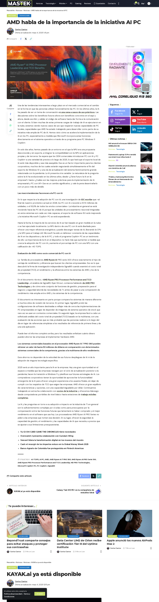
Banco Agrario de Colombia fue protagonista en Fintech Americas (52, 448)
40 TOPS (35, 459)
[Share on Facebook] (20, 38)
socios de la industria (67, 391)
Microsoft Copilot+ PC (27, 466)
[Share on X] (25, 38)
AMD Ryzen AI (50, 260)
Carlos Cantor (21, 29)
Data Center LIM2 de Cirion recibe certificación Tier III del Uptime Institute (79, 544)
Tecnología (24, 16)
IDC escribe (86, 199)
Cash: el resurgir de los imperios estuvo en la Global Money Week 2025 (54, 444)
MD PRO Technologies (80, 463)
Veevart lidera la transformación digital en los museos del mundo (51, 440)
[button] (39, 594)
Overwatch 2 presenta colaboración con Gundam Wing (46, 436)
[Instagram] (119, 121)
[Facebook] (119, 112)
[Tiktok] (119, 129)
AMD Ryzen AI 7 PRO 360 (60, 459)
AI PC (42, 459)
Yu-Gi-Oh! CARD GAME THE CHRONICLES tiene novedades (48, 432)
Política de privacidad (13, 594)
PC (117, 160)
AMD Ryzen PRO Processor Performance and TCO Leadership (44, 463)
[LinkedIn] (141, 129)
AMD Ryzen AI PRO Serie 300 (84, 459)
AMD (47, 459)
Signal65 (51, 466)
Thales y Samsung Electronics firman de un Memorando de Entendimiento (121, 179)
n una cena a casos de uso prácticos (77, 112)
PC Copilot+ (42, 466)
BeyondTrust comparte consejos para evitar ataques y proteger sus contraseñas (28, 544)
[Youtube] (141, 121)
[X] (141, 112)
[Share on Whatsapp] (10, 125)
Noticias (12, 16)
